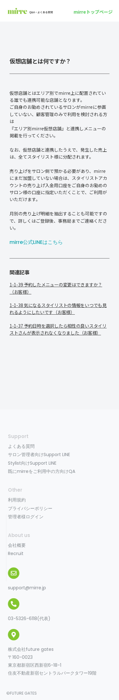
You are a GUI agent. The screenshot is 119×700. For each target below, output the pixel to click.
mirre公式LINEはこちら (36, 242)
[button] (93, 12)
